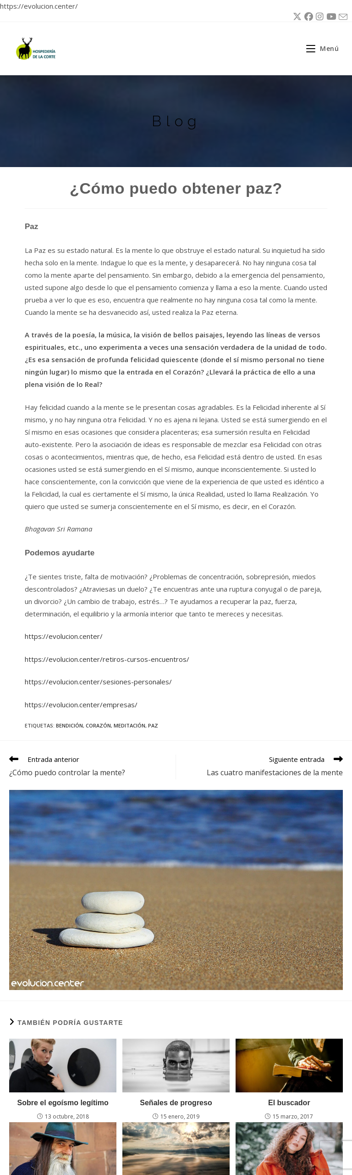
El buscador (289, 1103)
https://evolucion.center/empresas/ (81, 704)
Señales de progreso (176, 1103)
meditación (129, 725)
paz (153, 725)
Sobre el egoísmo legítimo (63, 1103)
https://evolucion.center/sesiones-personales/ (98, 681)
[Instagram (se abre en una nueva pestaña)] (318, 17)
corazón (98, 725)
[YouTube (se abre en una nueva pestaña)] (330, 17)
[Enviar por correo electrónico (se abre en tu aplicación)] (341, 17)
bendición (69, 725)
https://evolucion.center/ (64, 636)
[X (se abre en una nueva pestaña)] (296, 17)
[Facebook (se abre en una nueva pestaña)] (307, 17)
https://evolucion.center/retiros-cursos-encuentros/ (107, 659)
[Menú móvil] (319, 48)
